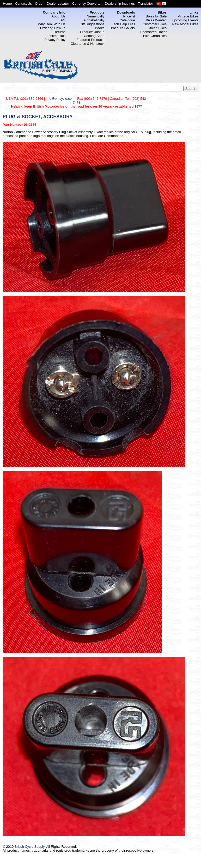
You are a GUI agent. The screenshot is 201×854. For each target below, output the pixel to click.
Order (39, 3)
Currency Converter (87, 3)
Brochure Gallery (122, 28)
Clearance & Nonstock (87, 44)
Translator (145, 3)
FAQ (62, 20)
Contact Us (23, 3)
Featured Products (90, 40)
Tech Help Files (123, 24)
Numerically (95, 16)
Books (99, 28)
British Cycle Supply (30, 847)
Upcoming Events (185, 20)
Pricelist (129, 16)
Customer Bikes (155, 24)
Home (7, 3)
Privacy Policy (54, 40)
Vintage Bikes (188, 16)
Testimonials (56, 36)
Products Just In (92, 32)
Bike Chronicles (155, 36)
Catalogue (127, 20)
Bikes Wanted (156, 20)
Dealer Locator (58, 3)
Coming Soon (94, 36)
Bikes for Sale (156, 16)
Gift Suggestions (92, 24)
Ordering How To (52, 28)
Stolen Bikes (157, 28)
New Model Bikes (185, 24)
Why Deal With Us (51, 24)
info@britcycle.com (60, 99)
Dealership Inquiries (120, 3)
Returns (60, 32)
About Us (58, 16)
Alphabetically (93, 20)
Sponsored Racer (153, 32)
